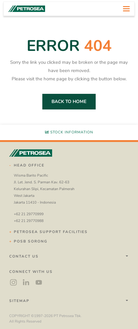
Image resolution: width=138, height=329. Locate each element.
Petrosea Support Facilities (51, 231)
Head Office (29, 165)
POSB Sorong (31, 241)
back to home (69, 101)
